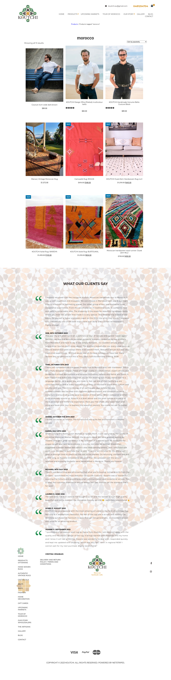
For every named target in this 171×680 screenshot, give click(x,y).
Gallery (141, 14)
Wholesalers (24, 622)
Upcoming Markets (90, 14)
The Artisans (24, 627)
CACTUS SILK (23, 580)
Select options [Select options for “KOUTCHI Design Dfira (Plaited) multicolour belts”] (84, 116)
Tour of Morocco (111, 14)
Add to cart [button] (84, 187)
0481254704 (140, 6)
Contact (149, 16)
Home (61, 14)
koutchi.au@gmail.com (116, 6)
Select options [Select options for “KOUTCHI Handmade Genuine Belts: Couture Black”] (124, 116)
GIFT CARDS (23, 603)
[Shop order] (137, 42)
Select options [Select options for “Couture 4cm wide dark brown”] (44, 113)
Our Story (128, 14)
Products (72, 14)
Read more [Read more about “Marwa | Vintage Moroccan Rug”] (44, 187)
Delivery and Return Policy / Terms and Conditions (50, 562)
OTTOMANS (23, 563)
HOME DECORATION (24, 598)
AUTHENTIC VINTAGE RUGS (24, 574)
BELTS (20, 584)
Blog (150, 14)
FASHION (22, 592)
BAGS (20, 588)
